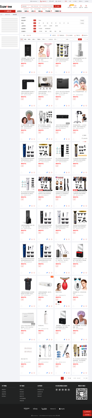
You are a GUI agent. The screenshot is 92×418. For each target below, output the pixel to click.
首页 (1, 14)
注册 (70, 1)
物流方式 (22, 396)
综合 (22, 39)
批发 (46, 31)
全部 (35, 20)
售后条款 (22, 391)
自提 (55, 31)
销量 (29, 39)
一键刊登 (54, 35)
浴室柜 (49, 8)
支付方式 (22, 394)
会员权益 (86, 1)
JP (64, 23)
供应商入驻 (40, 391)
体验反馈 (22, 400)
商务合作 (40, 396)
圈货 (51, 31)
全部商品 (19, 11)
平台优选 (48, 11)
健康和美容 (7, 14)
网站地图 (58, 415)
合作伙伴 (40, 394)
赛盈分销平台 (6, 6)
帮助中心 (81, 1)
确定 (80, 39)
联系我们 (4, 396)
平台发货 (40, 28)
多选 (82, 20)
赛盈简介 (4, 389)
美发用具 (15, 14)
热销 (27, 11)
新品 (40, 11)
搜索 (57, 6)
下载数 (39, 39)
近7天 (40, 25)
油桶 (31, 8)
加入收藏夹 (70, 35)
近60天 (56, 25)
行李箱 (54, 8)
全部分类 (7, 11)
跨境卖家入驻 (41, 389)
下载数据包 (61, 35)
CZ (55, 23)
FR (51, 23)
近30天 (50, 25)
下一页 (69, 378)
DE (47, 23)
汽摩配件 (58, 11)
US (39, 23)
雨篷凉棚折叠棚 (37, 8)
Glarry (40, 20)
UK (43, 23)
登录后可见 (23, 63)
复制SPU (85, 35)
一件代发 (40, 31)
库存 (43, 39)
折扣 (33, 11)
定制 (60, 31)
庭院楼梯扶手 (26, 8)
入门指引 (75, 1)
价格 (33, 39)
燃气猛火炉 (44, 8)
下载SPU (78, 35)
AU (68, 23)
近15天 (45, 25)
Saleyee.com (45, 415)
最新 (25, 39)
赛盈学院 (4, 394)
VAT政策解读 (23, 398)
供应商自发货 (47, 28)
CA (60, 23)
